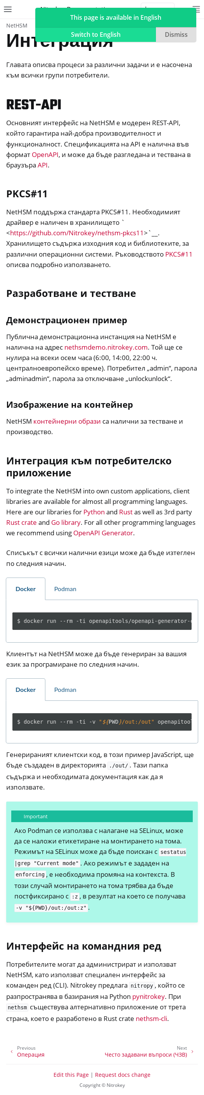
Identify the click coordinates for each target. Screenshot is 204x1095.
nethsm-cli (151, 1018)
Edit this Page (71, 1074)
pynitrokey (148, 996)
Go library (66, 522)
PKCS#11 (179, 254)
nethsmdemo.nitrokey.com (106, 347)
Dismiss (176, 34)
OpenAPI (45, 154)
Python (94, 511)
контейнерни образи (67, 421)
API (43, 164)
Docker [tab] (26, 588)
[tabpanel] (102, 621)
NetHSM (17, 25)
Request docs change (122, 1074)
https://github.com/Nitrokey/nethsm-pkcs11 (77, 232)
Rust (126, 511)
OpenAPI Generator (103, 532)
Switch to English (96, 34)
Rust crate (21, 522)
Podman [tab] (65, 588)
